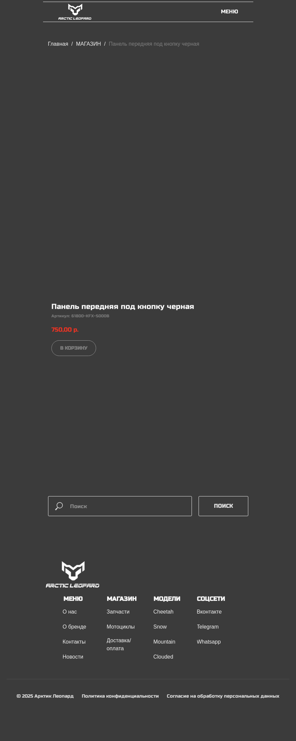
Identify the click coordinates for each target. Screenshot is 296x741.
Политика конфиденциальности (120, 696)
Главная (58, 44)
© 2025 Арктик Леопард (45, 696)
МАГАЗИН (89, 44)
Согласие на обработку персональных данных (223, 696)
